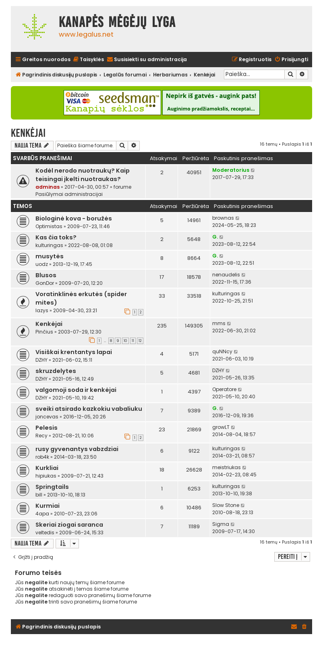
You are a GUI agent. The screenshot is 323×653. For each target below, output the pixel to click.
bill (38, 494)
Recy (41, 435)
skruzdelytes (55, 371)
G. (215, 236)
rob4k (42, 456)
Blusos (45, 275)
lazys (41, 310)
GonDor (44, 283)
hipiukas (45, 475)
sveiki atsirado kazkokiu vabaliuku (88, 409)
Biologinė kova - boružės (73, 218)
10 (125, 340)
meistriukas (226, 467)
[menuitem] (88, 59)
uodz (41, 264)
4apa (42, 513)
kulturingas (49, 245)
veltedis (44, 532)
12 (140, 340)
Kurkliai (46, 468)
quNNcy (222, 351)
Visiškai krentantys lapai (73, 352)
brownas (223, 217)
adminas (47, 186)
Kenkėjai (28, 133)
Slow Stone (225, 505)
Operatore (224, 389)
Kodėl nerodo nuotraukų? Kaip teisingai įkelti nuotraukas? (82, 175)
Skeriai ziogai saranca (69, 525)
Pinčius (44, 331)
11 (133, 340)
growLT (221, 427)
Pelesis (46, 428)
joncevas (46, 416)
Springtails (52, 487)
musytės (49, 256)
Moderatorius (230, 170)
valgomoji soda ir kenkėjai (75, 390)
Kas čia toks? (56, 237)
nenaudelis (226, 274)
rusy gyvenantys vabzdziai (76, 449)
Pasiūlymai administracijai (69, 194)
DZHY (41, 359)
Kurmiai (47, 506)
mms (219, 323)
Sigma (220, 524)
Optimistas (48, 226)
